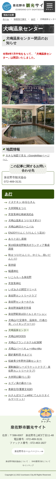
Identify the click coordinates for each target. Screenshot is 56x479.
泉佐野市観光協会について (17, 461)
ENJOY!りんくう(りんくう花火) (26, 232)
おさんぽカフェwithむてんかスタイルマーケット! (28, 397)
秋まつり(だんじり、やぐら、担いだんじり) (29, 256)
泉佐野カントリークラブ (22, 295)
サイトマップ (28, 465)
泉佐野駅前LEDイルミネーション (27, 314)
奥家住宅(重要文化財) (20, 389)
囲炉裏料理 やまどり (20, 354)
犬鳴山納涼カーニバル (21, 226)
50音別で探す (20, 19)
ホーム (6, 19)
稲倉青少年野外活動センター (24, 360)
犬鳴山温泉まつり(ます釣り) (24, 220)
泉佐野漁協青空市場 (19, 307)
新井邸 (12, 264)
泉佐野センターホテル (21, 301)
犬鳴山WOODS (17, 336)
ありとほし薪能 (17, 238)
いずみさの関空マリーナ (22, 289)
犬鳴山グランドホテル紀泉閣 (25, 342)
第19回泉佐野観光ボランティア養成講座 (29, 247)
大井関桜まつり (17, 208)
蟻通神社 (13, 271)
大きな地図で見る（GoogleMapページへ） (26, 157)
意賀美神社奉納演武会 (21, 214)
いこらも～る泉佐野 (20, 277)
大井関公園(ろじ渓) (19, 376)
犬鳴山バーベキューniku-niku (25, 348)
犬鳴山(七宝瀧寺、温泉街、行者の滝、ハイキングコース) (27, 322)
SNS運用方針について (41, 461)
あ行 (33, 19)
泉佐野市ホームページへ (27, 451)
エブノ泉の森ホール (20, 383)
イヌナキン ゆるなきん (21, 202)
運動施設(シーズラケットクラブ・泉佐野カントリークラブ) (29, 368)
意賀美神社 (14, 283)
